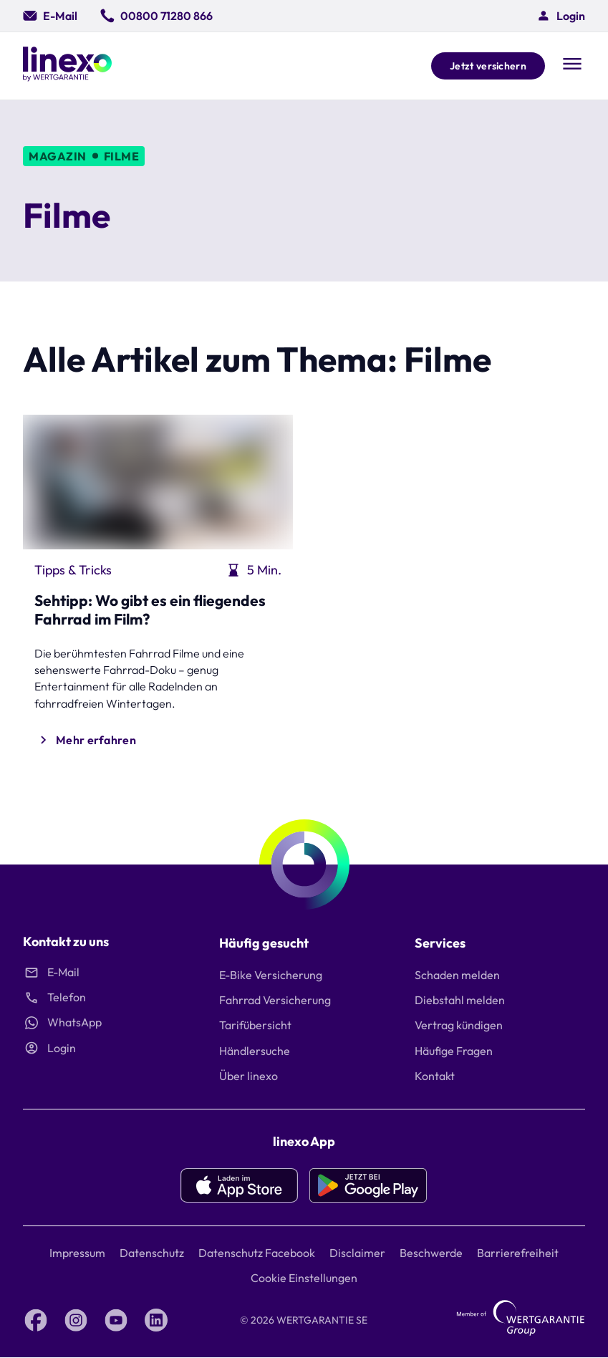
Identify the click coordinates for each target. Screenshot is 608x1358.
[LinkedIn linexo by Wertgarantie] (156, 1320)
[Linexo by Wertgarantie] (67, 66)
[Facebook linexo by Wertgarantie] (36, 1320)
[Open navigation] (572, 65)
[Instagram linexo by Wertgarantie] (76, 1320)
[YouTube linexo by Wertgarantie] (116, 1320)
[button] (560, 16)
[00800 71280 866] (156, 16)
